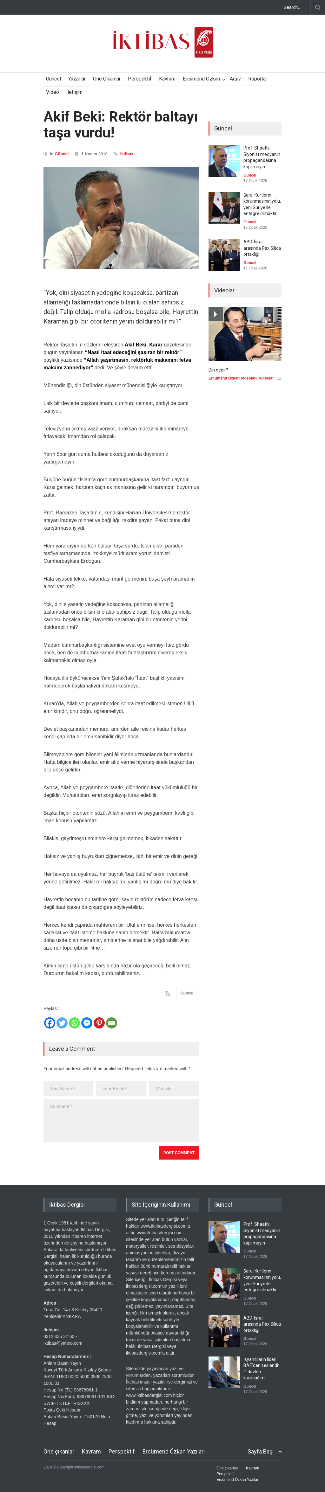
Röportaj (257, 79)
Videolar (266, 378)
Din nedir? (218, 370)
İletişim (74, 92)
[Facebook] (49, 1022)
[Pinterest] (99, 1022)
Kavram (167, 79)
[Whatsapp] (74, 1022)
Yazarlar (77, 79)
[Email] (111, 1022)
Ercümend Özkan (201, 79)
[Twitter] (62, 1022)
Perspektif (140, 79)
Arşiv (235, 79)
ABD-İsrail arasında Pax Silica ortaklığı (262, 248)
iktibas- (127, 153)
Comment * (121, 1120)
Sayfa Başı (261, 1451)
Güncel (53, 79)
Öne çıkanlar (58, 1451)
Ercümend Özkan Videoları (233, 378)
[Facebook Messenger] (86, 1022)
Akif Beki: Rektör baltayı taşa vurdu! (120, 124)
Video (52, 92)
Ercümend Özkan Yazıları (174, 1451)
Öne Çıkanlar (107, 79)
